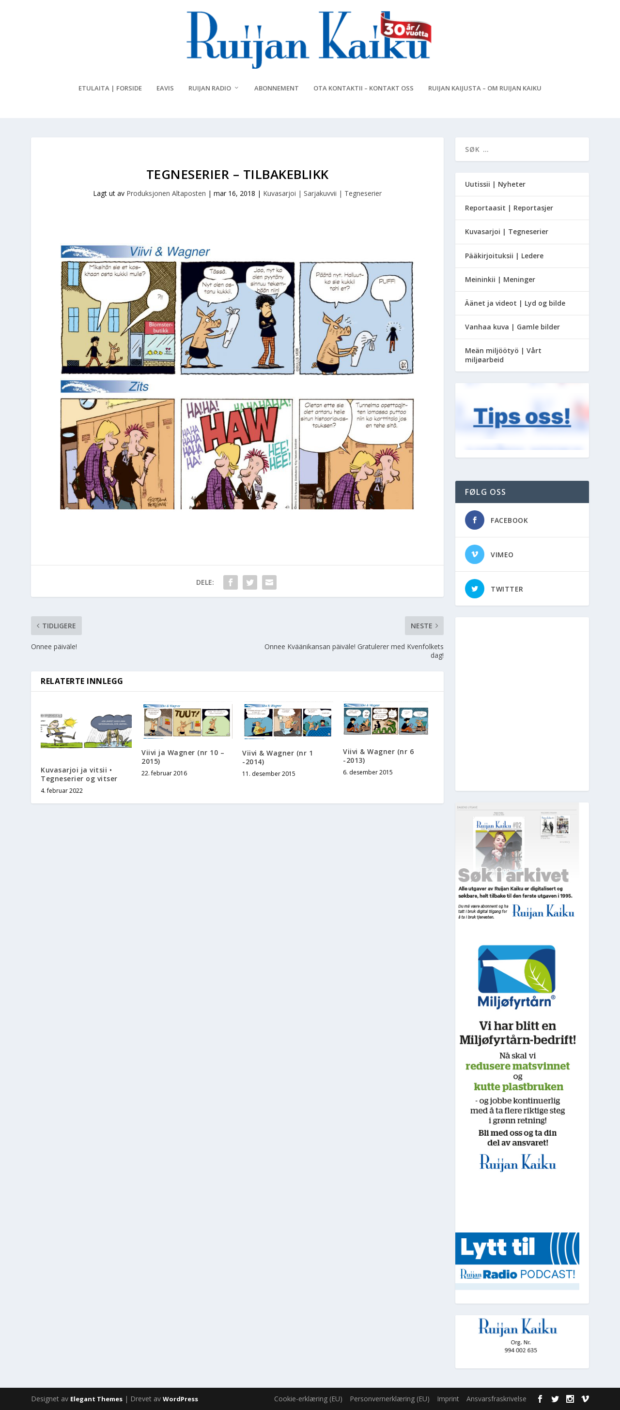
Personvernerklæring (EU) (390, 1398)
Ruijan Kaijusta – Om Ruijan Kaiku (485, 88)
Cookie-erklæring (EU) (308, 1398)
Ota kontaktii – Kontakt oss (363, 88)
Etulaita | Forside (110, 88)
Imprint (448, 1398)
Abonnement (276, 88)
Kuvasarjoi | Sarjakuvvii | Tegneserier (322, 193)
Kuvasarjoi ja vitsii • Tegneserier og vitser (79, 774)
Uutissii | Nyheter (495, 184)
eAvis (165, 88)
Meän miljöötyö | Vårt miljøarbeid (503, 355)
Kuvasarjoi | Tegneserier (506, 231)
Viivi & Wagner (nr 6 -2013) (378, 756)
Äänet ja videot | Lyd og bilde (515, 303)
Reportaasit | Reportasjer (509, 207)
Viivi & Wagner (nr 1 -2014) (277, 757)
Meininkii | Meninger (500, 279)
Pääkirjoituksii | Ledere (504, 255)
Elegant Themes (96, 1399)
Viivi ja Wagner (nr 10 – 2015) (182, 757)
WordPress (180, 1399)
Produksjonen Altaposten (166, 193)
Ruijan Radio (209, 88)
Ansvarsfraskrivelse (496, 1398)
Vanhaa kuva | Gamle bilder (512, 326)
